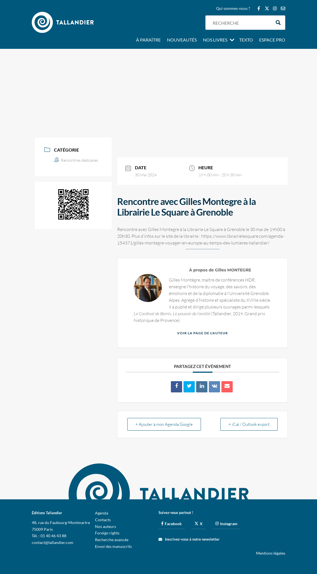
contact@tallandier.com (52, 542)
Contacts (103, 519)
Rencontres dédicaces (76, 160)
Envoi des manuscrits (113, 546)
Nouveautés (182, 40)
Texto (246, 40)
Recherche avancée (111, 539)
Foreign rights (107, 532)
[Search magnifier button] (278, 22)
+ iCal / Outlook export (249, 424)
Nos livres (215, 40)
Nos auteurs (105, 526)
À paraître (148, 40)
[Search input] (240, 22)
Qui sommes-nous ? (233, 8)
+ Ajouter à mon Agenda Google (164, 424)
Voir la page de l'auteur (202, 333)
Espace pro (272, 40)
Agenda (101, 513)
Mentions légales (270, 553)
